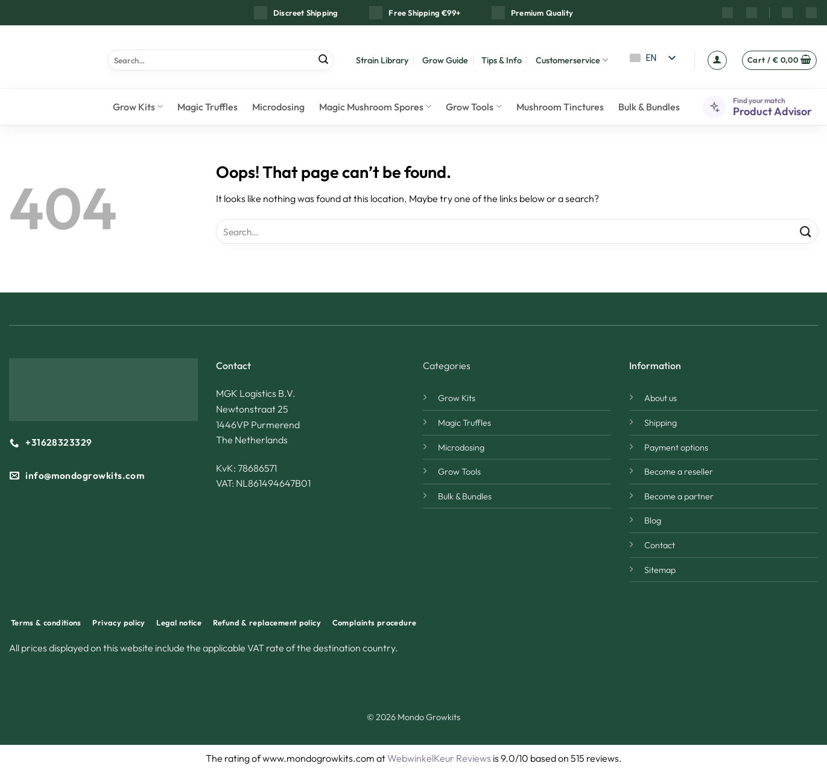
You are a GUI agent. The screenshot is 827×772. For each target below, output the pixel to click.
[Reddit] (787, 12)
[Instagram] (727, 12)
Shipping (660, 422)
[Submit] (323, 60)
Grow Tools (473, 107)
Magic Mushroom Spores (375, 107)
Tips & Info (501, 60)
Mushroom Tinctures (560, 107)
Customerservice (572, 60)
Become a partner (679, 496)
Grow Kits (138, 107)
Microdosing (278, 107)
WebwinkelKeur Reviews (439, 758)
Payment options (676, 447)
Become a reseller (678, 471)
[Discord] (811, 12)
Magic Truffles (207, 107)
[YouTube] (751, 12)
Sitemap (660, 570)
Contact (659, 545)
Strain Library (382, 60)
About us (660, 398)
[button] (717, 60)
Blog (652, 520)
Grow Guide (445, 60)
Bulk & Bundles (649, 107)
